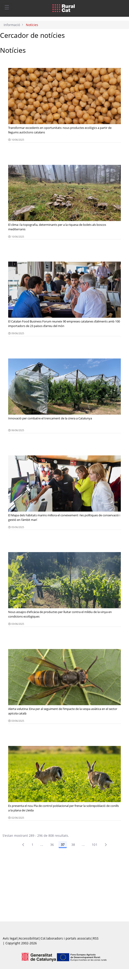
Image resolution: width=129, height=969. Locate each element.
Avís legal (10, 938)
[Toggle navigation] (7, 7)
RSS (96, 938)
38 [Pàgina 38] (73, 844)
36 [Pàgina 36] (52, 844)
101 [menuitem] (94, 844)
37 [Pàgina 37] (62, 844)
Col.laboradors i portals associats (66, 938)
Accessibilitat (29, 938)
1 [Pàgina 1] (32, 844)
